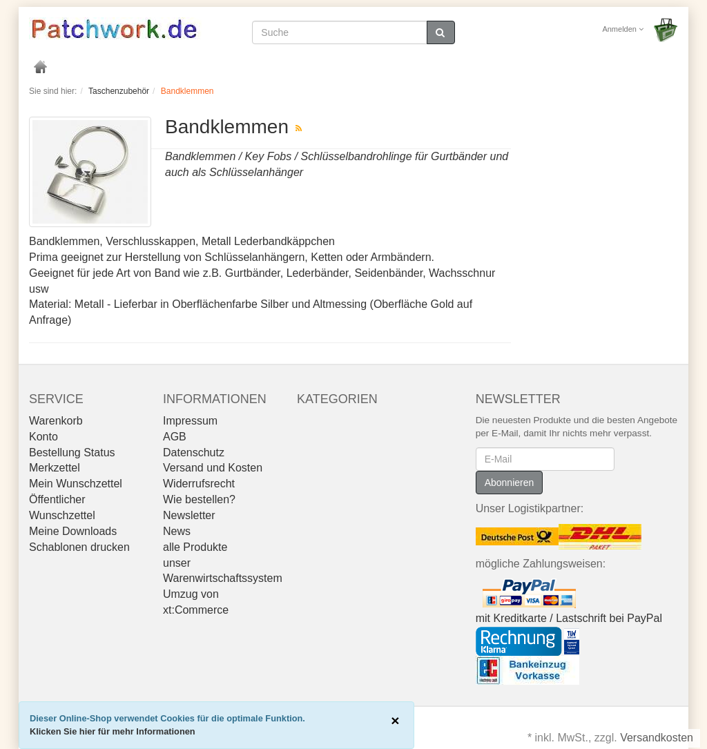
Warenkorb (56, 421)
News (177, 531)
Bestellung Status (72, 452)
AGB (174, 436)
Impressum (190, 421)
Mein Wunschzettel (75, 483)
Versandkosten (656, 737)
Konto (43, 436)
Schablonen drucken (79, 547)
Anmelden (622, 29)
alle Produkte (195, 547)
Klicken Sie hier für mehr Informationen (112, 731)
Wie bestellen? (199, 499)
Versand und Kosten (212, 468)
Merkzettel (54, 468)
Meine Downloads (73, 531)
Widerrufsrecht (199, 483)
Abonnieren (509, 482)
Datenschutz (193, 452)
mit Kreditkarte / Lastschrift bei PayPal (569, 618)
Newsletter (189, 515)
